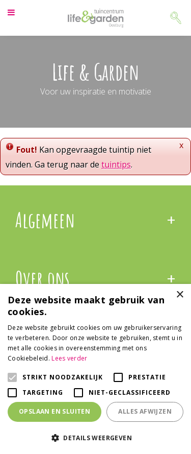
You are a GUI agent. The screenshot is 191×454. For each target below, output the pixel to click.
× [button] (179, 295)
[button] (95, 437)
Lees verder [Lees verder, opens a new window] (69, 358)
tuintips (116, 164)
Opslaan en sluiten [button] (54, 411)
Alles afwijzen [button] (145, 411)
